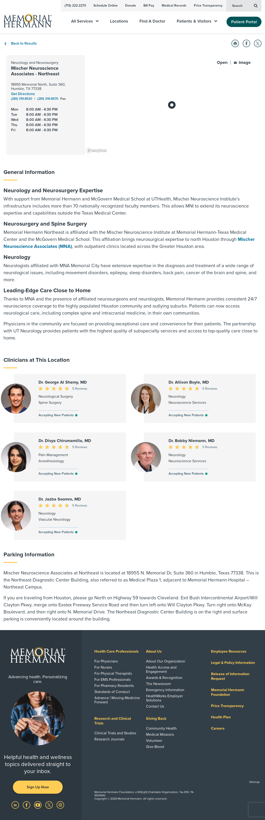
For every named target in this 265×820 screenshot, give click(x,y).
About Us (154, 651)
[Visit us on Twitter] (49, 804)
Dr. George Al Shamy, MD (62, 382)
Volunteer (154, 741)
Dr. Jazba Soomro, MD (59, 499)
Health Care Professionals (116, 651)
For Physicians (106, 661)
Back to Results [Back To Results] (20, 43)
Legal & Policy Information (233, 662)
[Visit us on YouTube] (38, 804)
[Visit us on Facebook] (27, 804)
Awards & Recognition (164, 678)
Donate (130, 6)
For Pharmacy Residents (114, 686)
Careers (218, 728)
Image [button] (242, 62)
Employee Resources (228, 651)
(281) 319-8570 (48, 99)
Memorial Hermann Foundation (227, 692)
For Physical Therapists (113, 673)
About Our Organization (165, 661)
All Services (85, 21)
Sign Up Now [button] (38, 787)
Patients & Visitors (197, 21)
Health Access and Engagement (161, 669)
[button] (235, 43)
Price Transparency (208, 6)
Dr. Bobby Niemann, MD (192, 440)
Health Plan (221, 717)
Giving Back (156, 718)
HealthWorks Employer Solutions (164, 698)
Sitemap (254, 782)
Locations (119, 21)
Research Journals (109, 739)
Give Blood (155, 747)
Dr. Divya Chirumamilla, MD (64, 440)
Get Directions (23, 94)
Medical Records (174, 6)
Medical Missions (160, 734)
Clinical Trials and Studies (115, 733)
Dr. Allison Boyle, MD (189, 382)
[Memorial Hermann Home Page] (31, 18)
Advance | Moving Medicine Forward (117, 700)
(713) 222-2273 (75, 6)
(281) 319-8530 (22, 99)
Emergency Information (165, 690)
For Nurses (103, 667)
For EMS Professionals (112, 680)
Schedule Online (105, 6)
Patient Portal (244, 21)
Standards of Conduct (112, 692)
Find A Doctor (152, 21)
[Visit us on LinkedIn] (16, 804)
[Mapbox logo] (96, 150)
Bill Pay (148, 6)
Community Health (161, 728)
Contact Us (155, 706)
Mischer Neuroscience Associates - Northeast (35, 71)
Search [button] (244, 5)
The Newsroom (158, 684)
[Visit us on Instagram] (60, 804)
